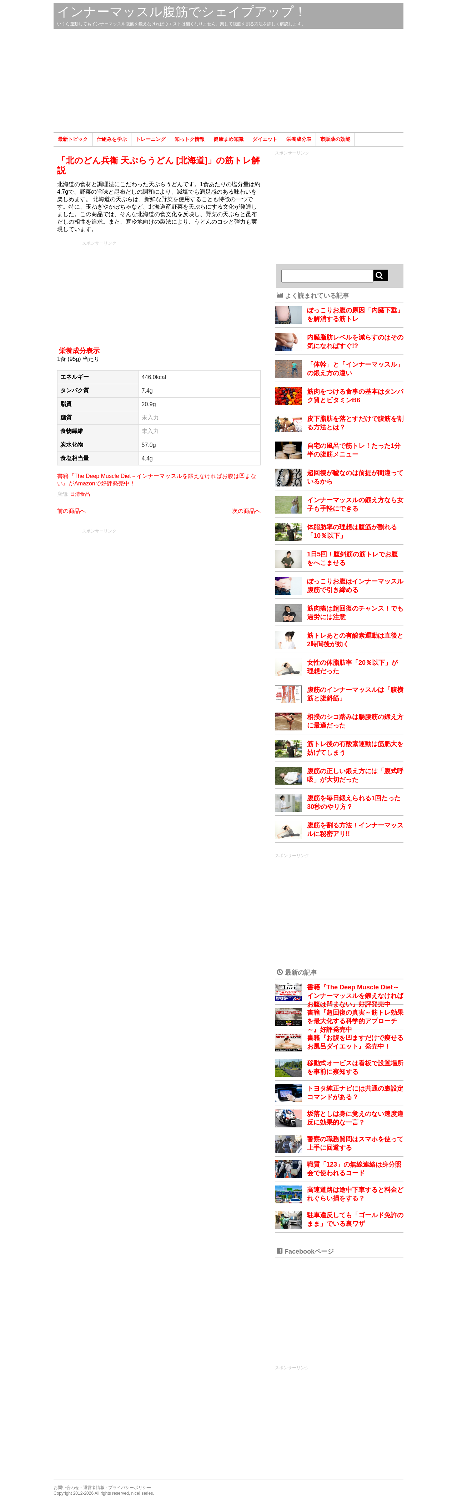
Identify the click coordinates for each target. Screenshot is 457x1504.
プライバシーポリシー (129, 1487)
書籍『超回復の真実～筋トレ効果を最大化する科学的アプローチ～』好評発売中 (355, 1021)
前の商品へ (71, 511)
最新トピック (73, 139)
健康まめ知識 (228, 139)
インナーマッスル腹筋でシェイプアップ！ (182, 11)
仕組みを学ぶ (112, 139)
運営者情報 (94, 1487)
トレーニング (151, 139)
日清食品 (80, 494)
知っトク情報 (190, 139)
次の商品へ (246, 511)
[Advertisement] (228, 81)
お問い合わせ (66, 1487)
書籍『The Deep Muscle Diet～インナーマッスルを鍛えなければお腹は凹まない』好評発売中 (355, 996)
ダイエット (264, 139)
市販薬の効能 (335, 139)
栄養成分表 (298, 139)
